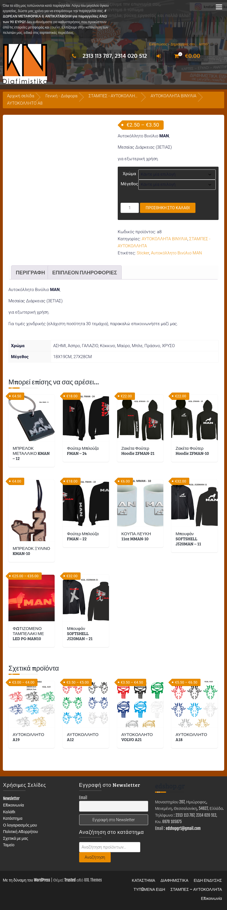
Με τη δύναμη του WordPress (26, 880)
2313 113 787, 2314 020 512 (108, 55)
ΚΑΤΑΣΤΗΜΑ (143, 880)
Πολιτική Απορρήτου (20, 831)
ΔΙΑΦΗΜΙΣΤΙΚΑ (174, 880)
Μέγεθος (129, 183)
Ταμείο (8, 844)
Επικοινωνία (13, 805)
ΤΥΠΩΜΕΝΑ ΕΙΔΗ (149, 889)
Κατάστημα (13, 818)
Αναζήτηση (95, 857)
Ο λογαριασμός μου (20, 825)
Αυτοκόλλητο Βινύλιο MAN (176, 252)
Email (83, 797)
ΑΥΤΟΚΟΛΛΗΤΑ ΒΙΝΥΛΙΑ (173, 95)
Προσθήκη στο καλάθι (168, 208)
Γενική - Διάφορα (61, 95)
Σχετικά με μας (15, 838)
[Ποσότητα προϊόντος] (130, 208)
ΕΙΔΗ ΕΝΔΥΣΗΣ (208, 880)
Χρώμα (129, 173)
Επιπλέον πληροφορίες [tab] (84, 272)
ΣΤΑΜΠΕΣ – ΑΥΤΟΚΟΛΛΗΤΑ (196, 889)
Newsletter (11, 798)
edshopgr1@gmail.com (183, 828)
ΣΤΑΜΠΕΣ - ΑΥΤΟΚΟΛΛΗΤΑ (114, 95)
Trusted (69, 880)
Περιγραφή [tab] (30, 272)
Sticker (143, 252)
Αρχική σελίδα (20, 95)
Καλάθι (9, 811)
